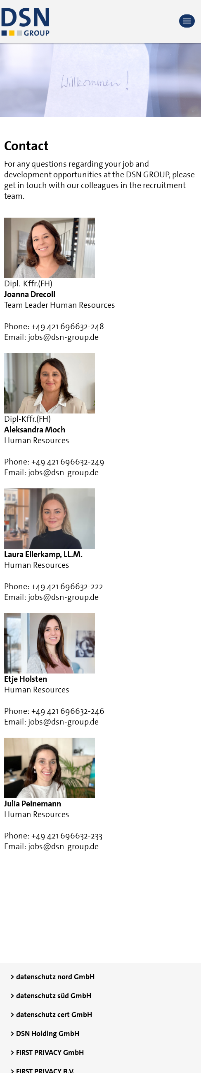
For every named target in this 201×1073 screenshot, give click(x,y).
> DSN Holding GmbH (44, 1033)
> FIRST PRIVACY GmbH (47, 1052)
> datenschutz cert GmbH (51, 1015)
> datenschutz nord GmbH (52, 977)
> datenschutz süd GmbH (50, 996)
